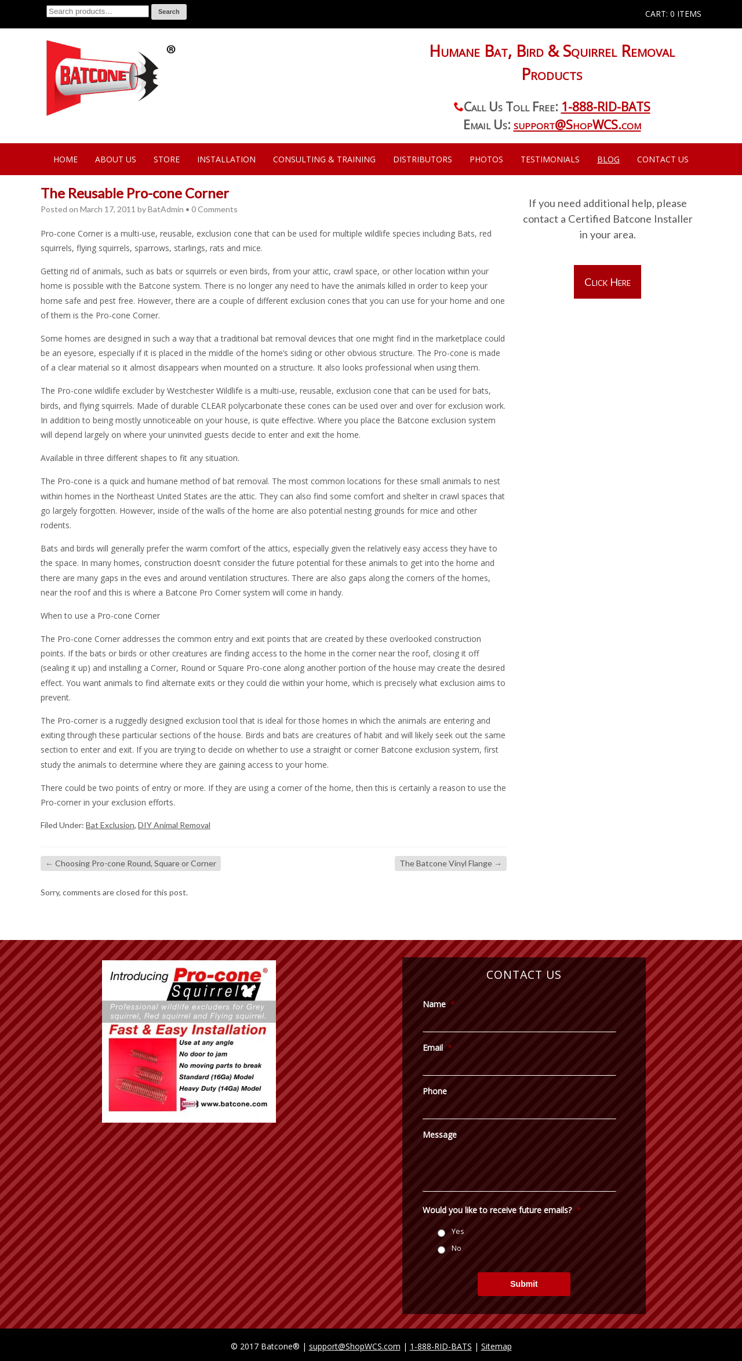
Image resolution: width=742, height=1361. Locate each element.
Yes (458, 1231)
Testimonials (550, 159)
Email (437, 1048)
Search (169, 11)
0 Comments (214, 209)
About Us (115, 159)
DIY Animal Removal (174, 825)
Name (439, 1004)
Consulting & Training (324, 159)
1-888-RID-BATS (605, 107)
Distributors (422, 159)
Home (65, 159)
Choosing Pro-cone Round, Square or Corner (130, 863)
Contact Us (663, 159)
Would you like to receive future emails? (502, 1210)
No (456, 1248)
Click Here (607, 281)
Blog (608, 159)
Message (440, 1135)
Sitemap (496, 1346)
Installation (226, 159)
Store (167, 159)
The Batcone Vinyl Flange (450, 863)
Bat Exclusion (110, 825)
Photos (486, 159)
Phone (435, 1091)
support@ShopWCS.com (577, 125)
